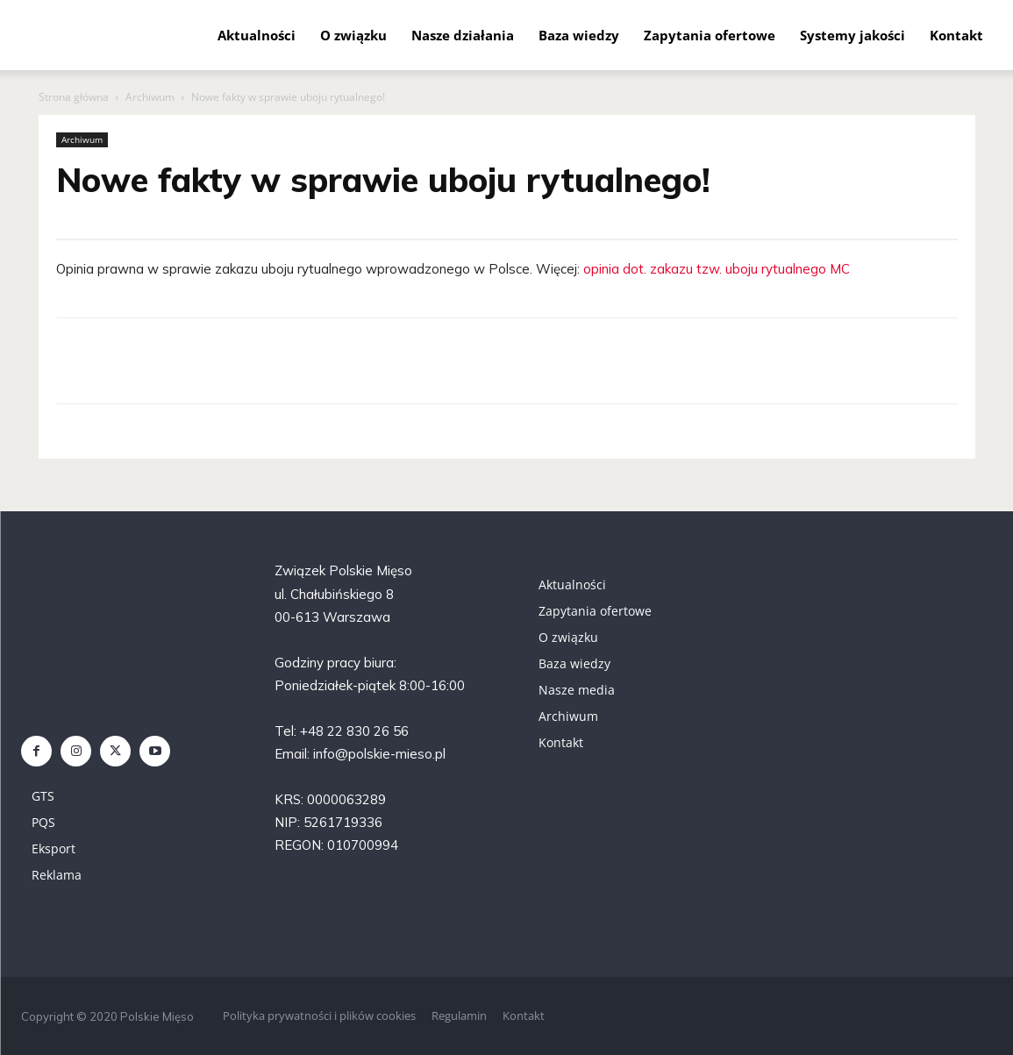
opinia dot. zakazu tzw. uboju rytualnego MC (716, 268)
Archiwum (150, 96)
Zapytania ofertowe (709, 35)
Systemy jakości (852, 35)
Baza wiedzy (579, 35)
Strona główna (74, 96)
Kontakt (956, 35)
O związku (353, 35)
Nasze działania (462, 35)
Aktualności (257, 35)
